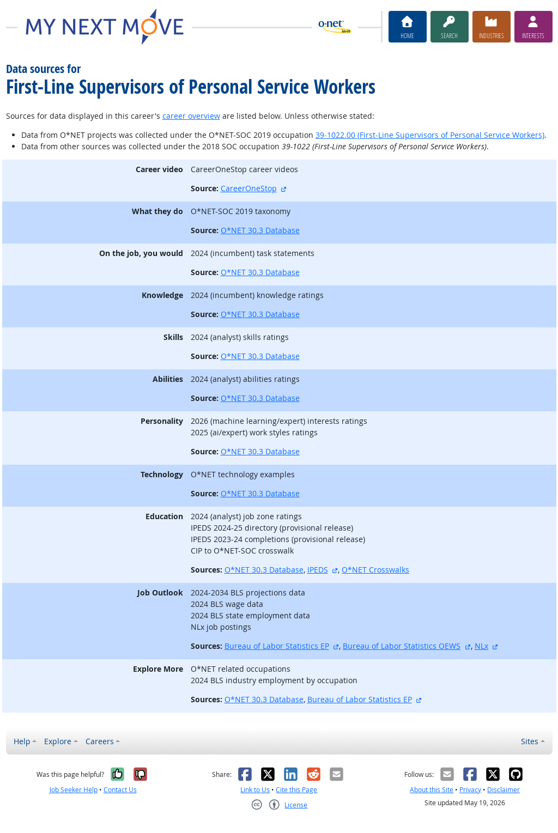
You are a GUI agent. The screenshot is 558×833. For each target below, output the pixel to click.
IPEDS (317, 569)
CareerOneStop (249, 188)
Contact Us (120, 789)
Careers (100, 741)
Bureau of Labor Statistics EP (277, 646)
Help (22, 741)
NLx (481, 646)
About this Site (431, 789)
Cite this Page (296, 789)
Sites (529, 741)
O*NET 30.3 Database (260, 230)
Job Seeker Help (74, 789)
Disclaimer (503, 789)
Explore (57, 741)
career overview (191, 116)
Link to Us (255, 789)
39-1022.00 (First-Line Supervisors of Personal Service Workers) (430, 135)
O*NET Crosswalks (375, 569)
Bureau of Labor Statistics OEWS (401, 646)
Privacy (470, 789)
